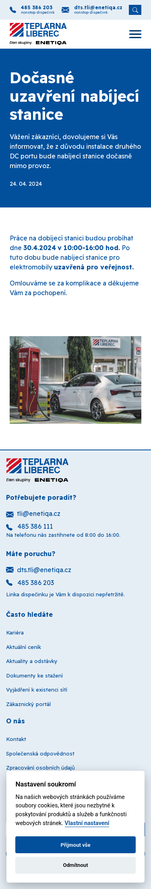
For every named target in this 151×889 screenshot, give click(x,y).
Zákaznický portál (28, 704)
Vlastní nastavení (87, 823)
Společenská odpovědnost (40, 753)
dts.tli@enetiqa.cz (98, 7)
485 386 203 (36, 7)
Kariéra (15, 632)
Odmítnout (75, 865)
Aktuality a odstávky (32, 661)
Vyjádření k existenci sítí (36, 689)
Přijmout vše (75, 845)
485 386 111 (29, 526)
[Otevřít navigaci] (131, 34)
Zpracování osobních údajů (40, 767)
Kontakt (16, 739)
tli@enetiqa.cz (33, 513)
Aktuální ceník (23, 647)
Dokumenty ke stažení (34, 675)
